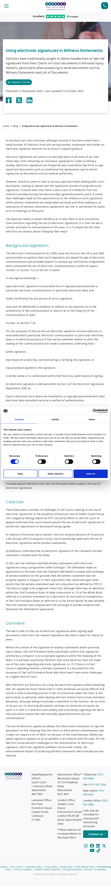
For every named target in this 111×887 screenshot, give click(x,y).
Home (6, 126)
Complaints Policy (33, 868)
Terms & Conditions (23, 870)
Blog (15, 126)
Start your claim (104, 5)
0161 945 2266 (97, 785)
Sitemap (88, 870)
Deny (20, 473)
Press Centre (16, 868)
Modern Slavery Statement (47, 870)
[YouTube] (92, 851)
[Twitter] (104, 847)
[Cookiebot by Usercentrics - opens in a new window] (95, 411)
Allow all (90, 473)
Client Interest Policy (84, 868)
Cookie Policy (66, 868)
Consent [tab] (19, 419)
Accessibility (100, 870)
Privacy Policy (50, 868)
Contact (4, 868)
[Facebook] (92, 847)
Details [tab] (55, 419)
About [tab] (92, 419)
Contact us (96, 835)
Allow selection (55, 473)
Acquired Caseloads (72, 870)
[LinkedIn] (98, 847)
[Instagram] (86, 847)
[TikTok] (98, 851)
